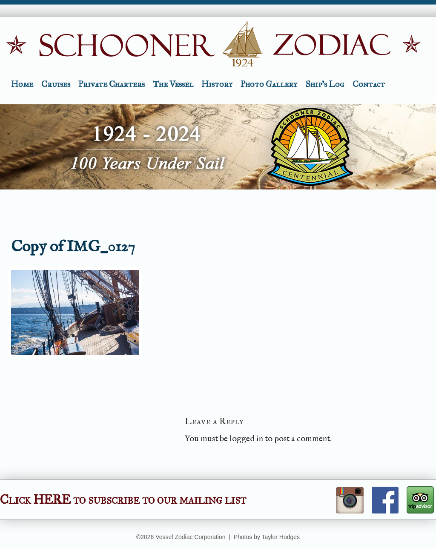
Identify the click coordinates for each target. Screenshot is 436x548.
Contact (369, 84)
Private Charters (111, 84)
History (216, 84)
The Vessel (173, 84)
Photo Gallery (269, 84)
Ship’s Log (324, 84)
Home (22, 84)
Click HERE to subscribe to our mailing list (123, 499)
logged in (246, 438)
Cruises (55, 84)
